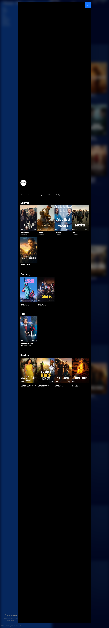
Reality (59, 195)
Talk (50, 195)
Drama (30, 195)
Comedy (40, 195)
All (21, 195)
